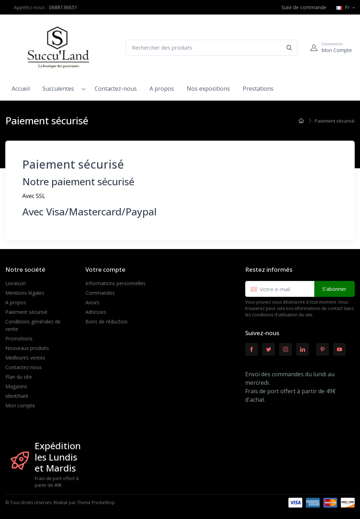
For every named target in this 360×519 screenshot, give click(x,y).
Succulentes (58, 88)
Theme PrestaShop (96, 503)
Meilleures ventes (25, 357)
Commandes (100, 292)
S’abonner (334, 288)
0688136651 (63, 7)
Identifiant (16, 396)
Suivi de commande (300, 7)
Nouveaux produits (27, 348)
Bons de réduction (106, 321)
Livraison (15, 283)
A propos (162, 88)
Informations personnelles (115, 283)
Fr (343, 7)
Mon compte (20, 405)
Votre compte (105, 269)
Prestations (258, 88)
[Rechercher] (289, 48)
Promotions (19, 338)
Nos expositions (208, 88)
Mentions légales (24, 292)
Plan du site (18, 376)
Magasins (16, 386)
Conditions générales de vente (33, 325)
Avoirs (92, 302)
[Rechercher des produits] (211, 48)
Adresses (95, 312)
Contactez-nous (116, 88)
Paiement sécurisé (26, 312)
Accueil (21, 88)
